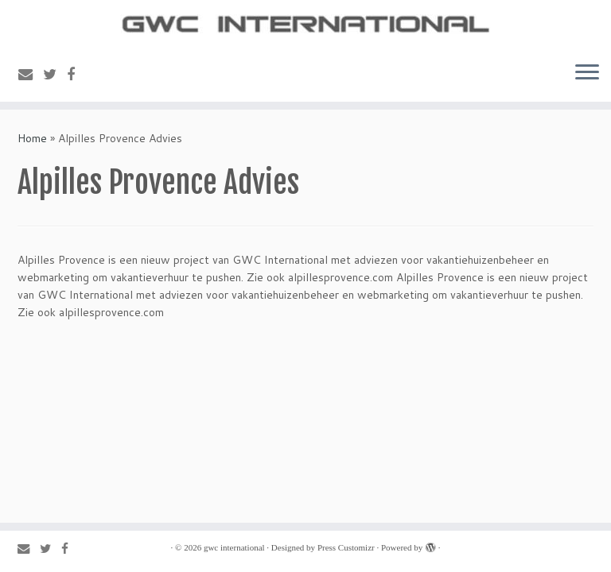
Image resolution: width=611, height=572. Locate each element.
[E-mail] (30, 74)
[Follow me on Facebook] (76, 74)
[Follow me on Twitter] (55, 74)
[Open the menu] (587, 73)
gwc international (234, 547)
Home (32, 138)
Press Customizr (346, 547)
